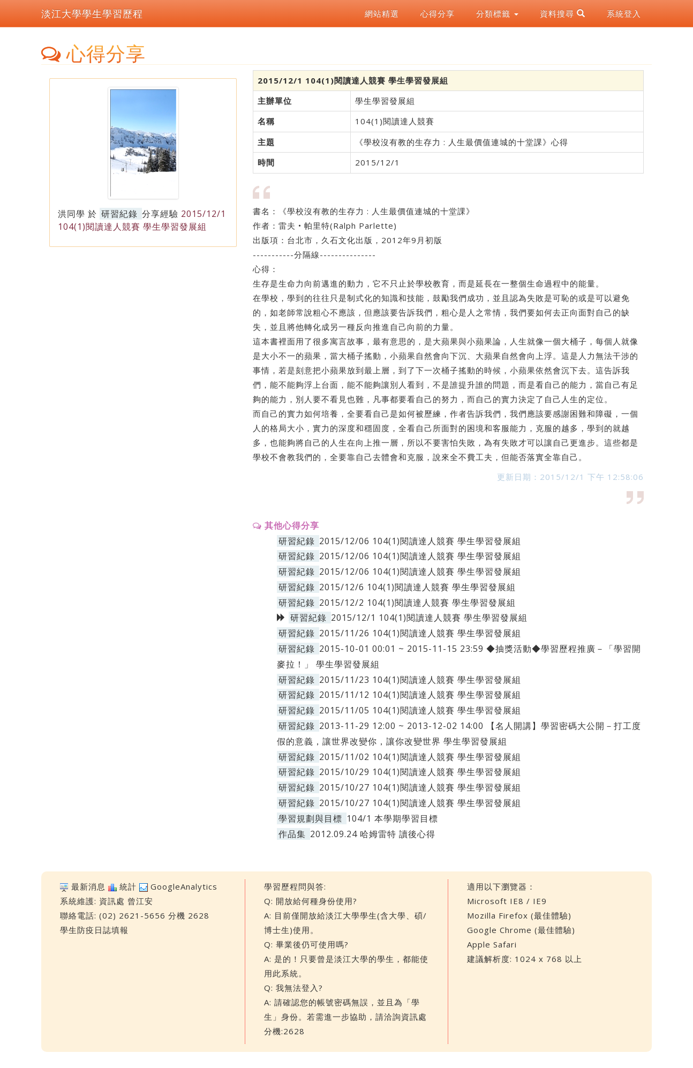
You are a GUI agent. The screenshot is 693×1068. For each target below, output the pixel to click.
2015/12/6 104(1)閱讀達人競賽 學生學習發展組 (417, 587)
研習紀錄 (119, 214)
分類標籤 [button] (497, 13)
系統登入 (624, 13)
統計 (128, 886)
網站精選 (382, 13)
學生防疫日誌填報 (94, 929)
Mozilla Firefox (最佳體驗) (519, 915)
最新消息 (88, 886)
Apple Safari (492, 944)
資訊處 (112, 901)
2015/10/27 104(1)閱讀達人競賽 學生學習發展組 (420, 787)
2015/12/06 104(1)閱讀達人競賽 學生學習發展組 (420, 541)
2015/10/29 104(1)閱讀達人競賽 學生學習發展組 (420, 772)
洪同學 (71, 214)
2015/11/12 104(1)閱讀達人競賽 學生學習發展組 (420, 695)
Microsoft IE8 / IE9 (507, 901)
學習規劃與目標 (310, 818)
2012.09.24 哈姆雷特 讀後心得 (372, 834)
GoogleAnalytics (183, 886)
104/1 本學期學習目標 (392, 818)
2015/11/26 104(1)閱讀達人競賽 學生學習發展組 (420, 633)
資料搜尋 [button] (562, 13)
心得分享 (437, 13)
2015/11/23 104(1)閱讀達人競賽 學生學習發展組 (420, 680)
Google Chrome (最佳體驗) (521, 929)
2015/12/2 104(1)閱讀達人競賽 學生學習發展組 (417, 602)
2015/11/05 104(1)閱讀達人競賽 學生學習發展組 (420, 710)
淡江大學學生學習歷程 (92, 13)
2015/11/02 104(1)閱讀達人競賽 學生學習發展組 (420, 757)
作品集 (292, 834)
